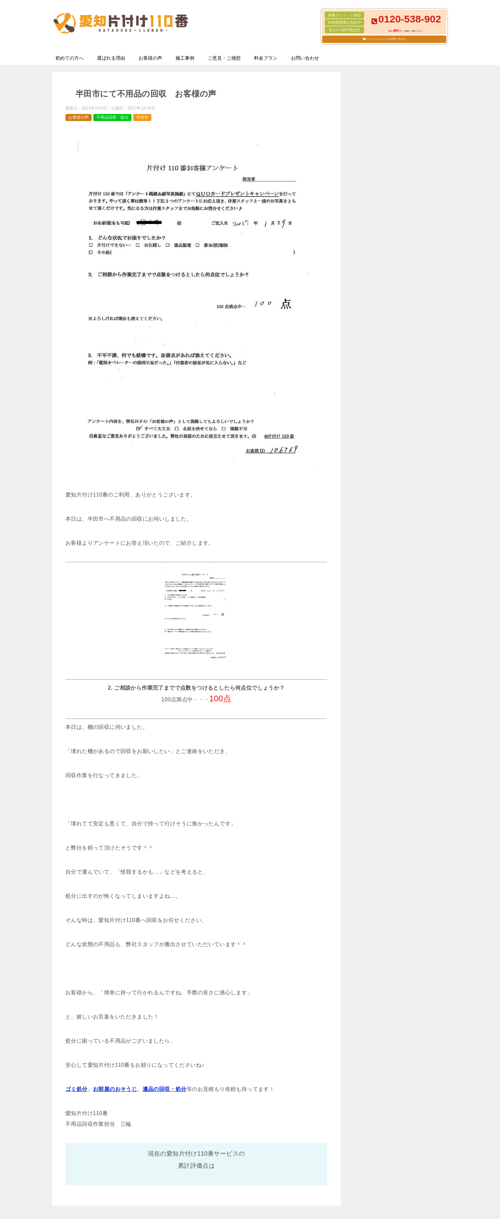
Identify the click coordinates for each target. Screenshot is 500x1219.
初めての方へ (69, 58)
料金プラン (266, 58)
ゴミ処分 (76, 1089)
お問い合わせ (305, 58)
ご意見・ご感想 (224, 58)
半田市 (142, 117)
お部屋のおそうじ (115, 1089)
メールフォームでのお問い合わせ (385, 39)
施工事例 (185, 58)
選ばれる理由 (111, 58)
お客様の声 (150, 58)
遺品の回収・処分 (165, 1089)
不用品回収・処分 (112, 117)
